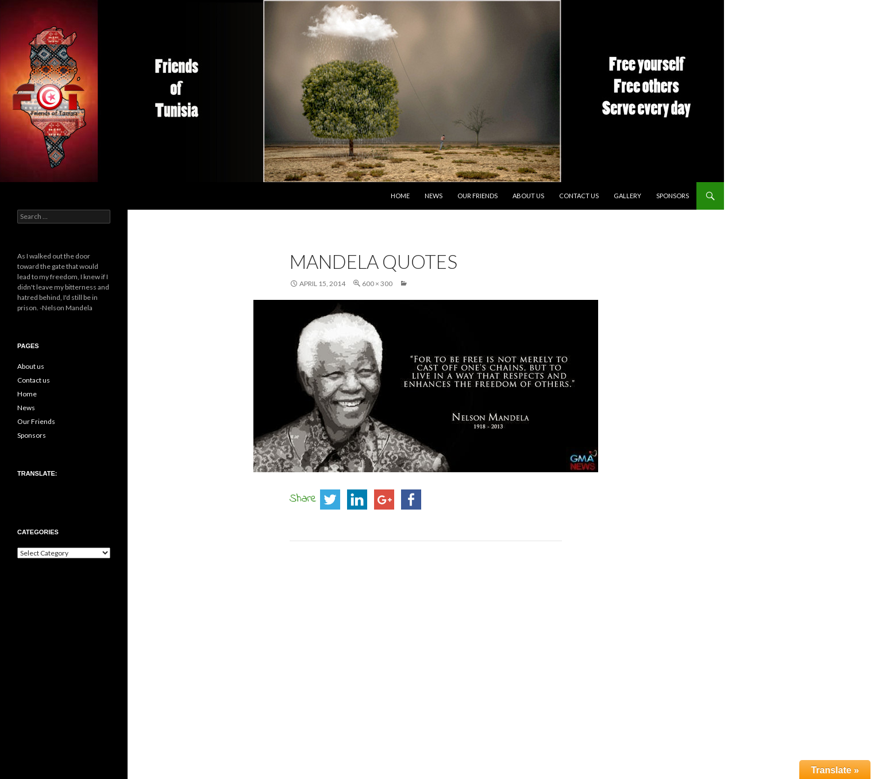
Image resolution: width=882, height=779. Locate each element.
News (433, 195)
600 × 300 (377, 283)
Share (303, 499)
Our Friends (477, 195)
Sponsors (672, 195)
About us (528, 195)
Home (400, 195)
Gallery (627, 195)
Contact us (579, 195)
